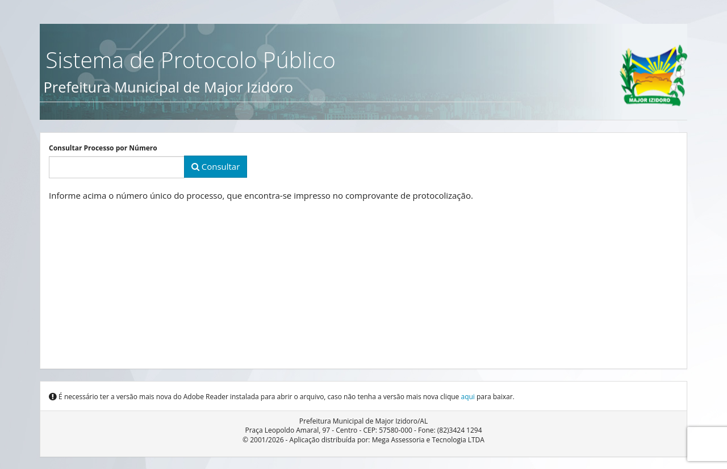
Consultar (215, 166)
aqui (467, 396)
